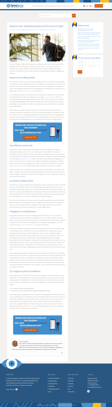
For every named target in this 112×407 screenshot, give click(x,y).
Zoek (73, 16)
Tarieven (70, 383)
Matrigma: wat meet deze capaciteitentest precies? (85, 29)
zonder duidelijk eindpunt (27, 225)
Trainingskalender (53, 389)
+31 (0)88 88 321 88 (94, 385)
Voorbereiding (52, 381)
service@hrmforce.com (95, 387)
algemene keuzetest (26, 159)
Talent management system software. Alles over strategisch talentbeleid (89, 33)
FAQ (69, 389)
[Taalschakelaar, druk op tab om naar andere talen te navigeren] (91, 6)
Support (70, 386)
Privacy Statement (61, 405)
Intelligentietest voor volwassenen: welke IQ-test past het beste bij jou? (89, 45)
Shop (49, 392)
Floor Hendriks (24, 342)
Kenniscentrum (52, 383)
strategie (32, 306)
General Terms (71, 405)
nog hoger (40, 110)
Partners (71, 381)
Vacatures (71, 392)
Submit (80, 72)
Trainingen (51, 386)
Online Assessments (54, 378)
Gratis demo (99, 6)
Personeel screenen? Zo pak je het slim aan (88, 48)
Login (85, 6)
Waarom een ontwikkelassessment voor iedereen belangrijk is (89, 41)
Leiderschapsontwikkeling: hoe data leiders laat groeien (89, 37)
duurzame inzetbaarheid (28, 91)
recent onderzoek (50, 97)
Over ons (71, 378)
